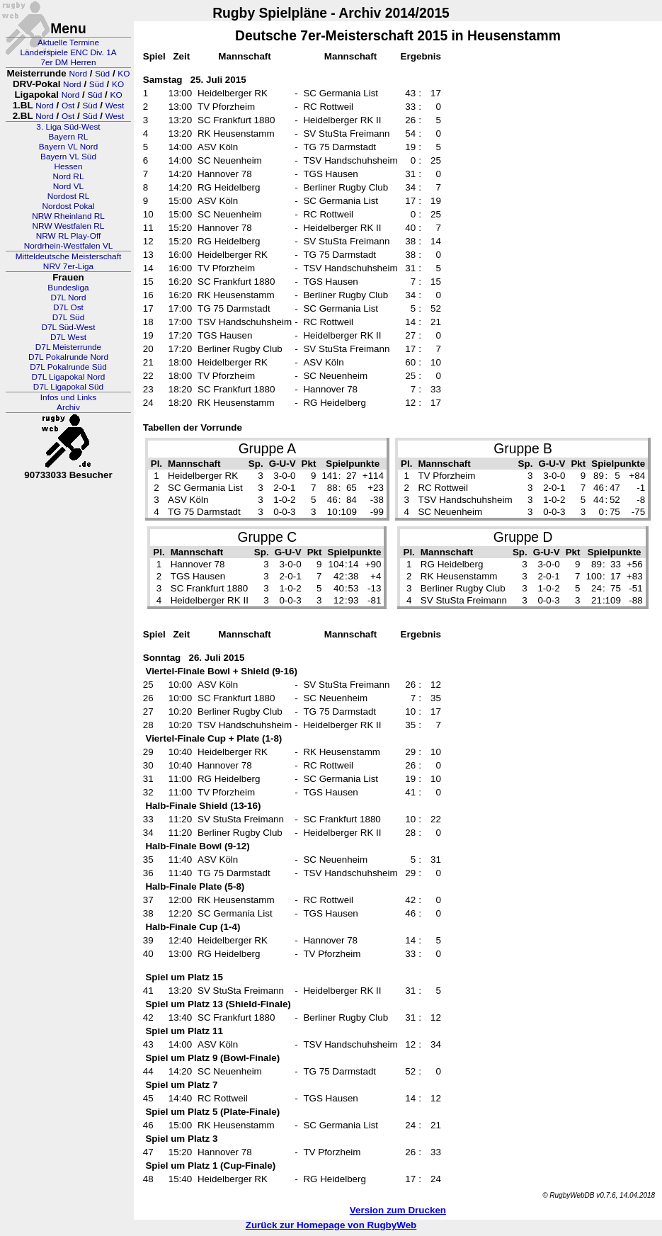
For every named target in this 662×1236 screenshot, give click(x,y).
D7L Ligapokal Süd (68, 387)
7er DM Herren (68, 62)
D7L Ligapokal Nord (68, 377)
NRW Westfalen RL (69, 226)
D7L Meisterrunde (68, 347)
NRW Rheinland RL (68, 216)
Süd (102, 74)
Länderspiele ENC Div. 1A (68, 52)
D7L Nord (68, 297)
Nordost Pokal (68, 206)
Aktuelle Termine (68, 42)
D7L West (68, 337)
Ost (68, 105)
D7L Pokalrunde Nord (68, 357)
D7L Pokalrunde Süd (68, 367)
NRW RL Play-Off (68, 236)
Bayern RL (69, 137)
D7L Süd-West (68, 327)
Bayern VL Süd (68, 156)
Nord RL (68, 176)
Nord (78, 74)
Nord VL (68, 186)
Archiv (68, 407)
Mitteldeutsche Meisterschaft (69, 256)
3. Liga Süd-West (68, 127)
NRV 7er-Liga (68, 266)
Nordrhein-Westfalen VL (68, 246)
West (115, 105)
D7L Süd (68, 317)
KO (124, 74)
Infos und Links (68, 397)
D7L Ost (68, 307)
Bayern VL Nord (68, 147)
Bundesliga (68, 288)
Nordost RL (68, 196)
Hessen (68, 166)
